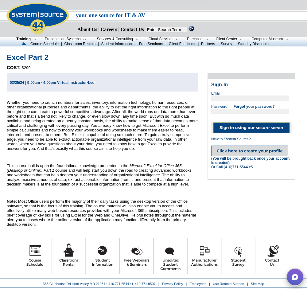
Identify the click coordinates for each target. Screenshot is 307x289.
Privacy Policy (173, 284)
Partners (208, 44)
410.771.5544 (118, 284)
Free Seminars (151, 44)
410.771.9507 (145, 284)
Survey (226, 44)
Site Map (257, 284)
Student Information (117, 44)
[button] (295, 277)
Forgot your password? (254, 106)
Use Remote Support (228, 284)
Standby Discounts (253, 44)
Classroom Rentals (79, 44)
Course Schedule (44, 44)
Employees (198, 284)
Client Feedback (182, 44)
